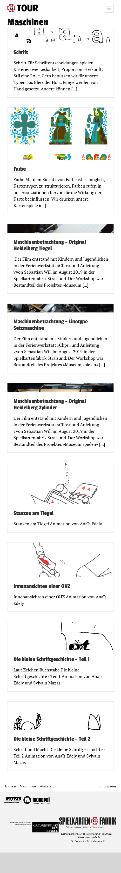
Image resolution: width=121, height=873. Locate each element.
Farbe (19, 169)
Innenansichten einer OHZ (41, 586)
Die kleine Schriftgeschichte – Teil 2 (51, 739)
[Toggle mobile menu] (109, 8)
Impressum (107, 786)
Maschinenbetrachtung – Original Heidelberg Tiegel (49, 245)
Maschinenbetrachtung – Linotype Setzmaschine (50, 325)
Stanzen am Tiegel (33, 513)
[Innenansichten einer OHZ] (60, 576)
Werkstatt (47, 786)
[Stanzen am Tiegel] (60, 497)
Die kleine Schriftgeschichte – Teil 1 (51, 659)
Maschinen (28, 786)
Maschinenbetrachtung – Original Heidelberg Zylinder (49, 404)
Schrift (20, 52)
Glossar (10, 786)
